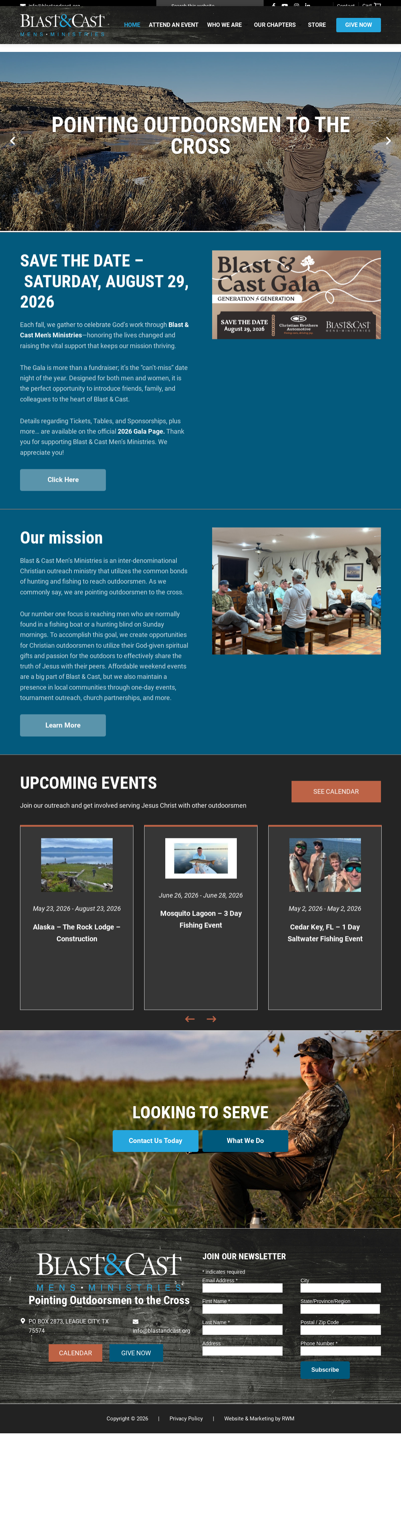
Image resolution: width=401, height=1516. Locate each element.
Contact (346, 6)
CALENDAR (75, 1435)
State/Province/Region (325, 1384)
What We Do (247, 1229)
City (304, 1363)
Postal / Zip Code (319, 1405)
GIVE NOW (136, 1435)
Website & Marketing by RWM (259, 1501)
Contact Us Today (153, 1229)
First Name (216, 1384)
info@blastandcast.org (54, 6)
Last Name (216, 1405)
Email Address (220, 1363)
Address (211, 1426)
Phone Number (319, 1426)
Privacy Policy (186, 1501)
